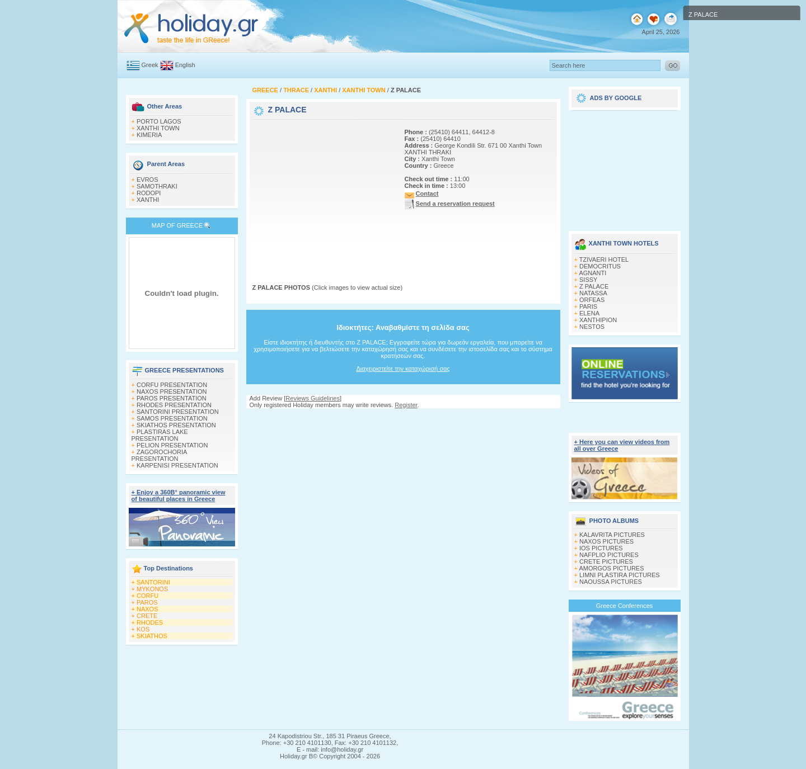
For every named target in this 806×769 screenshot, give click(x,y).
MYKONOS (152, 589)
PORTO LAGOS (159, 121)
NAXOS (147, 609)
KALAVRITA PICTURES (612, 534)
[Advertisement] (322, 192)
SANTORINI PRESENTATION (178, 411)
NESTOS (591, 326)
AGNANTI (592, 273)
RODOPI (149, 193)
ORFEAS (591, 299)
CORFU (147, 595)
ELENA (589, 313)
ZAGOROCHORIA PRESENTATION (159, 455)
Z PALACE (593, 286)
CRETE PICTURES (606, 561)
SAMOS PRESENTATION (172, 418)
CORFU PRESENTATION (172, 384)
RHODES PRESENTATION (174, 405)
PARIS (588, 306)
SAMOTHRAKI (157, 186)
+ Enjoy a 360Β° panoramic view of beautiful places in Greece (179, 495)
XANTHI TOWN (158, 128)
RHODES (150, 622)
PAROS (147, 602)
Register (406, 405)
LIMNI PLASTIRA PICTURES (619, 575)
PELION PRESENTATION (172, 445)
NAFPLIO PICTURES (609, 554)
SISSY (588, 279)
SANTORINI (153, 582)
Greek (150, 65)
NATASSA (593, 293)
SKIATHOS (152, 636)
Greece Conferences (624, 605)
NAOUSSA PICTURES (610, 581)
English (185, 65)
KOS (143, 629)
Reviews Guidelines (312, 398)
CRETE (147, 615)
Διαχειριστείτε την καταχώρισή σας (402, 368)
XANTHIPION (598, 320)
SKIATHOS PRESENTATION (176, 425)
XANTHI (148, 199)
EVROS (147, 179)
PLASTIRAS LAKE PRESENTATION (160, 435)
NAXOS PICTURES (606, 541)
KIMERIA (149, 134)
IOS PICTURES (601, 548)
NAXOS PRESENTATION (172, 391)
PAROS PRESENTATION (172, 398)
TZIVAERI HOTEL (604, 259)
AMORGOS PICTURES (611, 568)
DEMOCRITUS (600, 266)
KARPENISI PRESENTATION (177, 465)
